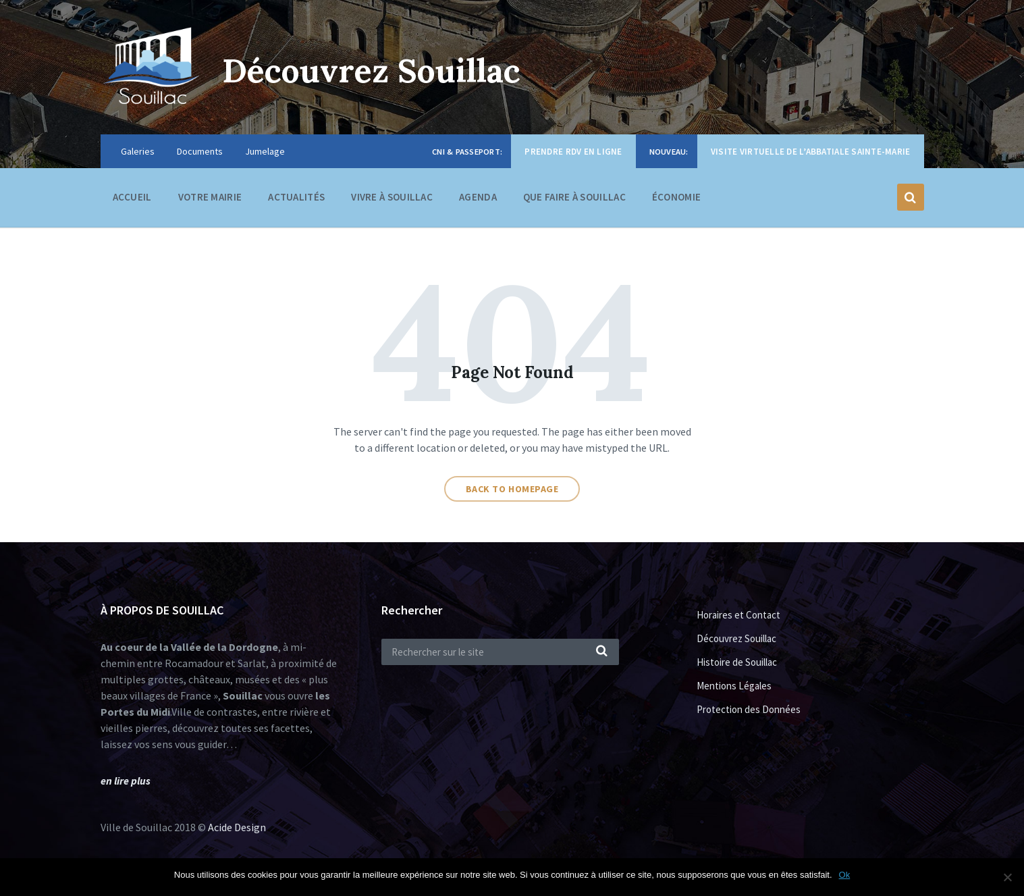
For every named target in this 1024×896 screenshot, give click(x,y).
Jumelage (265, 151)
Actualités (296, 196)
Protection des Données (749, 709)
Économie (676, 200)
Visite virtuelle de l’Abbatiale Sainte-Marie (811, 151)
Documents (200, 151)
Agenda (478, 196)
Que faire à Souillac (574, 200)
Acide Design (237, 827)
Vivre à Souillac (392, 200)
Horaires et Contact (738, 614)
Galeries (138, 151)
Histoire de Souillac (737, 662)
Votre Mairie (210, 200)
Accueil (132, 196)
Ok (845, 875)
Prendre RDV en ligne (573, 151)
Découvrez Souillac (371, 70)
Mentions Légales (734, 685)
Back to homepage (512, 489)
